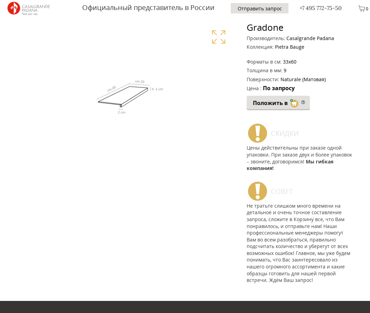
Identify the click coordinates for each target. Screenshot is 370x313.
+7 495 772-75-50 (321, 7)
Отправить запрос (260, 8)
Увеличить (218, 37)
